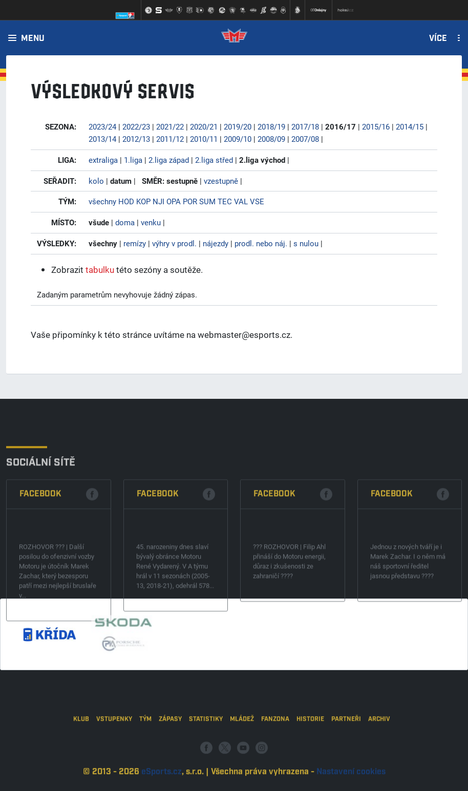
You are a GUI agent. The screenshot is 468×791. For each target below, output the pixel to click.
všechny (102, 201)
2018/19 (271, 126)
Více (438, 39)
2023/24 (102, 126)
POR (190, 201)
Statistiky (206, 743)
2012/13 (136, 139)
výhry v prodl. (174, 243)
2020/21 (204, 126)
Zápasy (170, 743)
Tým (145, 743)
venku (151, 222)
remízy (134, 243)
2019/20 (237, 126)
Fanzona (275, 743)
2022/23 (136, 126)
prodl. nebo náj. (261, 243)
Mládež (242, 743)
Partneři (346, 743)
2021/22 (170, 126)
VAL (241, 201)
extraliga (103, 160)
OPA (173, 201)
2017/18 (305, 126)
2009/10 (237, 139)
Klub (81, 743)
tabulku (100, 269)
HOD (126, 201)
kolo (96, 181)
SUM (207, 201)
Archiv (379, 743)
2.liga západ (168, 160)
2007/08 (305, 139)
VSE (257, 201)
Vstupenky (114, 743)
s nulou (305, 243)
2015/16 (376, 126)
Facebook (40, 537)
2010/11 (204, 139)
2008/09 (271, 139)
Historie (310, 743)
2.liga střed (214, 160)
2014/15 (409, 126)
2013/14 (102, 139)
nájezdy (215, 243)
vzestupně (221, 181)
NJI (158, 201)
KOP (143, 201)
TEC (225, 201)
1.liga (133, 160)
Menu (33, 39)
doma (125, 222)
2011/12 (170, 139)
